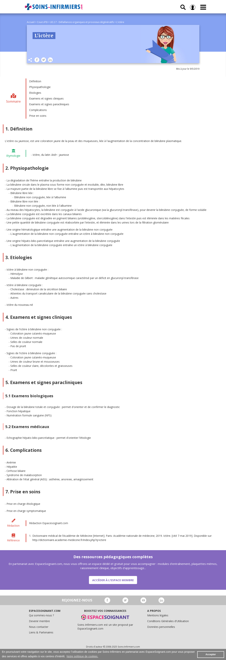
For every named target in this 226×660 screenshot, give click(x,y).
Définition (35, 81)
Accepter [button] (210, 654)
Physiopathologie (40, 87)
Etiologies (35, 93)
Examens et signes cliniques (46, 98)
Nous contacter (38, 627)
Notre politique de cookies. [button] (82, 656)
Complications (38, 110)
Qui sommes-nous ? (41, 615)
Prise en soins (37, 115)
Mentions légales (157, 615)
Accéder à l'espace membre (113, 580)
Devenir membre (39, 621)
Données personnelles (161, 627)
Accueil (31, 22)
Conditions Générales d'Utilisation (168, 621)
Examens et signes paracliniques (49, 104)
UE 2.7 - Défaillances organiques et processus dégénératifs (82, 22)
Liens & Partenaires (41, 632)
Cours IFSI (42, 22)
